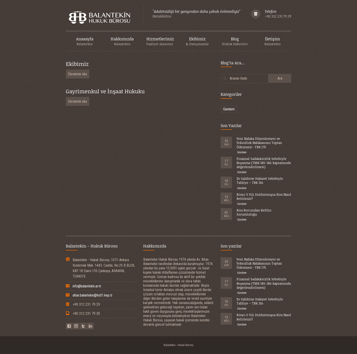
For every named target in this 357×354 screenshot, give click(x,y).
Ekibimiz (77, 64)
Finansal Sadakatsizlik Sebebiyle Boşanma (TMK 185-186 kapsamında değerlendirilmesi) (264, 162)
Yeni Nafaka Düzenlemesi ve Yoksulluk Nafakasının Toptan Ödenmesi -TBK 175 (259, 142)
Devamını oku (77, 74)
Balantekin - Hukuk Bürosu (179, 345)
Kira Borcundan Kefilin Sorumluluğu (254, 212)
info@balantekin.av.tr (87, 286)
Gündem (229, 109)
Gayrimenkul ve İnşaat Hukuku (105, 91)
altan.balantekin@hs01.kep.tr (92, 295)
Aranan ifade (238, 78)
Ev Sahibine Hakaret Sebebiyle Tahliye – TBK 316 (260, 180)
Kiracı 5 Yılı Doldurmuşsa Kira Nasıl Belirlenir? (264, 196)
